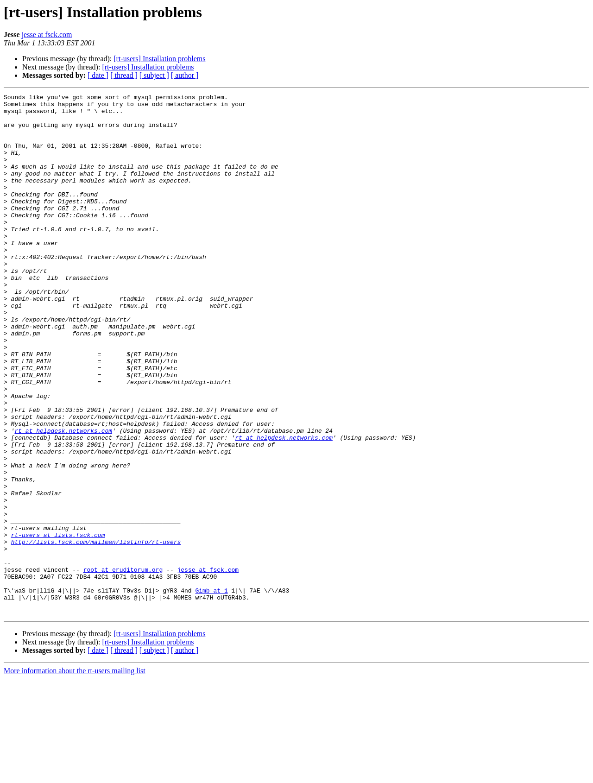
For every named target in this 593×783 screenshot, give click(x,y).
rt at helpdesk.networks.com (63, 498)
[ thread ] (124, 75)
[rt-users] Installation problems (159, 59)
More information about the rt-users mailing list (74, 775)
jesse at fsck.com (47, 34)
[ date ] (98, 75)
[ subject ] (154, 75)
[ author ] (185, 75)
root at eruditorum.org (123, 665)
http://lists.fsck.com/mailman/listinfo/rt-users (96, 632)
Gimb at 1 (211, 690)
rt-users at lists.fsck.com (58, 623)
